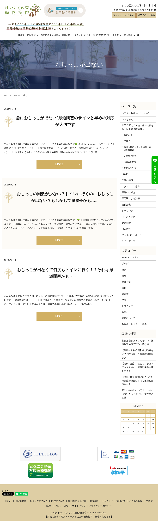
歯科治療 (66, 35)
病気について (128, 318)
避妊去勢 (126, 282)
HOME (21, 35)
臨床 (124, 269)
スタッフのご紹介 (131, 186)
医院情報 (31, 35)
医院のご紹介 (128, 192)
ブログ (115, 35)
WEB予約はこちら (146, 15)
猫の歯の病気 (130, 162)
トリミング (77, 35)
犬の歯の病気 (130, 156)
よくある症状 (128, 216)
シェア (5, 490)
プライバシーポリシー (133, 235)
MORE (59, 164)
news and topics (130, 257)
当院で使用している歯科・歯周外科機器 (137, 149)
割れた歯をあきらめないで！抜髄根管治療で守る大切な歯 (137, 342)
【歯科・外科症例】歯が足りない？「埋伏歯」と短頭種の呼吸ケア (137, 354)
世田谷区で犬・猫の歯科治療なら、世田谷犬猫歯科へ (137, 127)
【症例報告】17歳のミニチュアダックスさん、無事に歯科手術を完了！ (138, 367)
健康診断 (126, 222)
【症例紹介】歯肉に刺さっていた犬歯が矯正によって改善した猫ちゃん (137, 381)
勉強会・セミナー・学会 (134, 324)
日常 (124, 275)
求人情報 (128, 35)
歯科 (124, 288)
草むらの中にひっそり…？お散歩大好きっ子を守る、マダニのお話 (137, 394)
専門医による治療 (49, 35)
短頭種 (125, 294)
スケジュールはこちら (123, 15)
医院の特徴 (127, 180)
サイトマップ (128, 241)
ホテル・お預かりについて (96, 35)
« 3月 (124, 406)
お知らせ (128, 135)
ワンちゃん (127, 119)
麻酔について (130, 167)
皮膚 (124, 300)
